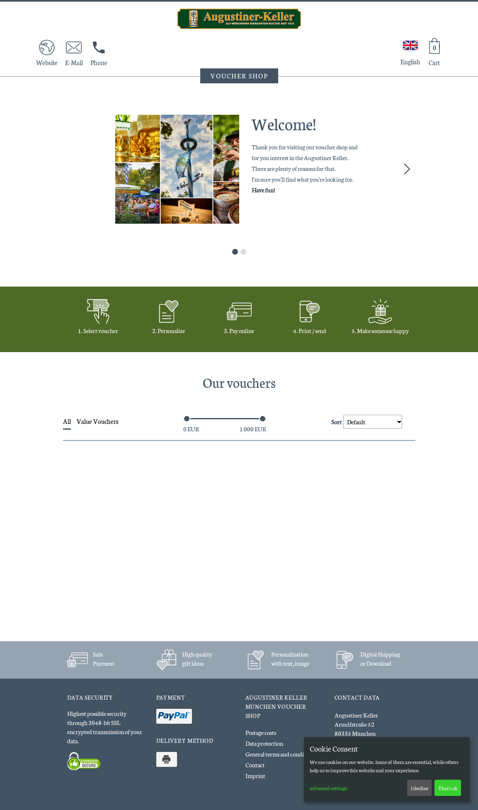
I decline (419, 787)
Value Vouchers (98, 421)
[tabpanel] (239, 169)
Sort (336, 421)
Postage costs (260, 732)
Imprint (255, 775)
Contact (254, 765)
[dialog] (387, 769)
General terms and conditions (280, 754)
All (67, 421)
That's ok (448, 787)
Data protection (264, 743)
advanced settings (328, 787)
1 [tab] (235, 252)
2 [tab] (243, 252)
